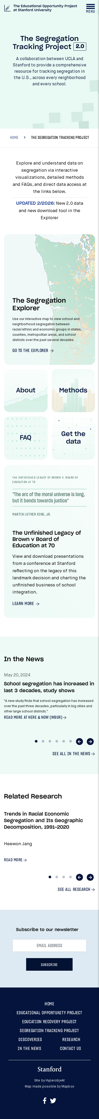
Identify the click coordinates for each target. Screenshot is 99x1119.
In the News (29, 1048)
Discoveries (30, 1039)
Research (71, 1039)
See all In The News (72, 754)
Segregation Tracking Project (49, 1030)
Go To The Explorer (30, 350)
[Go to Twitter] (53, 1101)
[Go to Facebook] (45, 1101)
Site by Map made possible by (49, 1083)
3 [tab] (50, 741)
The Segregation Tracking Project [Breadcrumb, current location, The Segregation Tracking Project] (60, 138)
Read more (13, 860)
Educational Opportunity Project (49, 1013)
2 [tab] (43, 741)
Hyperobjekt (55, 1080)
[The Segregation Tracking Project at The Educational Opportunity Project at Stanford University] (40, 8)
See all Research (74, 889)
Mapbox (68, 1086)
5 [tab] (63, 741)
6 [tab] (70, 741)
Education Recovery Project (49, 1022)
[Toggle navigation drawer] (90, 8)
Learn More (23, 603)
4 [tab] (56, 741)
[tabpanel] (49, 700)
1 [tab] (36, 741)
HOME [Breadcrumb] (14, 138)
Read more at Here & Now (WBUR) (33, 717)
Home (49, 1004)
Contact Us (70, 1048)
